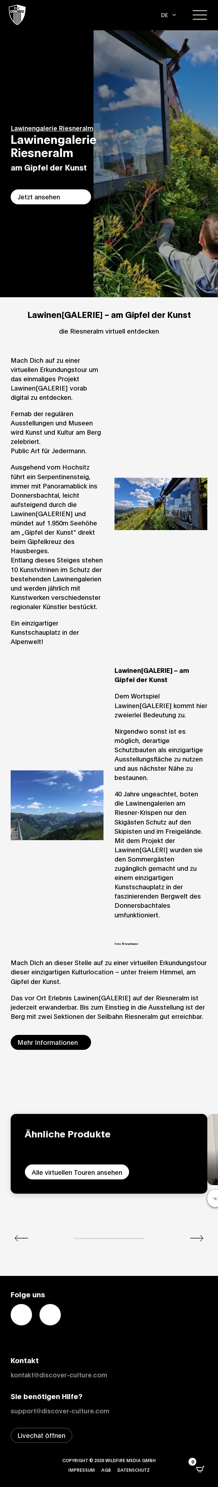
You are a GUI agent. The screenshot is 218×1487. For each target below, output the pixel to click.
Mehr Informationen (47, 1042)
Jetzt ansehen (38, 196)
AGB (106, 1469)
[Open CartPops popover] (200, 1469)
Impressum (81, 1469)
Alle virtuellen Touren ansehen (77, 1172)
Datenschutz (133, 1469)
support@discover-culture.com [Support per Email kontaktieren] (60, 1410)
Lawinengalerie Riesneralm (52, 128)
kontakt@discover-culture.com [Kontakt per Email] (59, 1374)
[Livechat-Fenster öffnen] (41, 1435)
